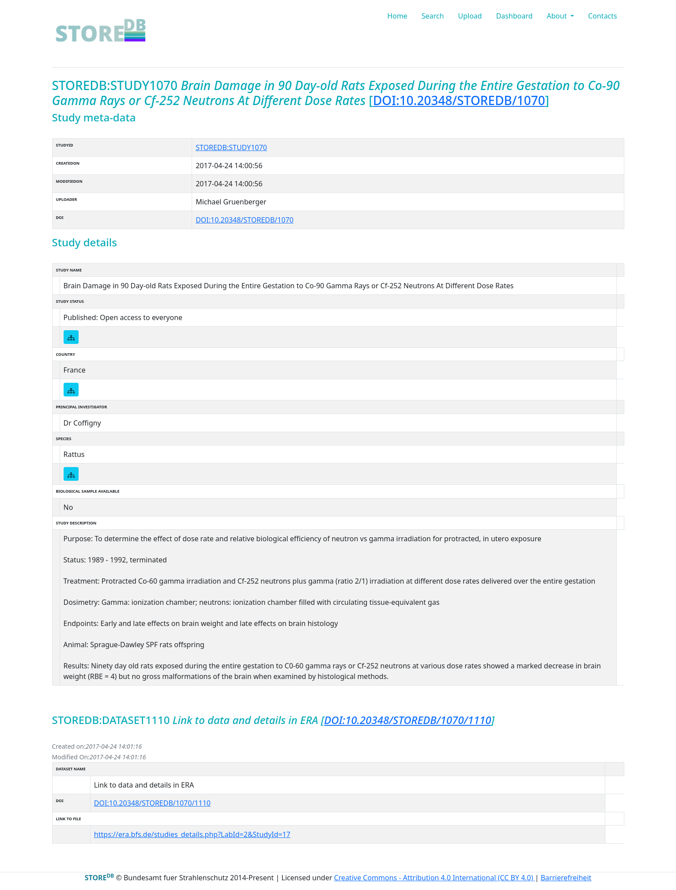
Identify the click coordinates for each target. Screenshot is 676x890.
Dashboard (514, 16)
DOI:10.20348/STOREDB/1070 (459, 100)
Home (397, 16)
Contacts (602, 16)
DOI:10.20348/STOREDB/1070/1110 (407, 720)
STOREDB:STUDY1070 (231, 147)
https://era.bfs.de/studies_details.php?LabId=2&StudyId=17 (192, 834)
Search (433, 16)
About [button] (558, 16)
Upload (470, 16)
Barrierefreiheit (565, 877)
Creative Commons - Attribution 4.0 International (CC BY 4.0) (434, 877)
